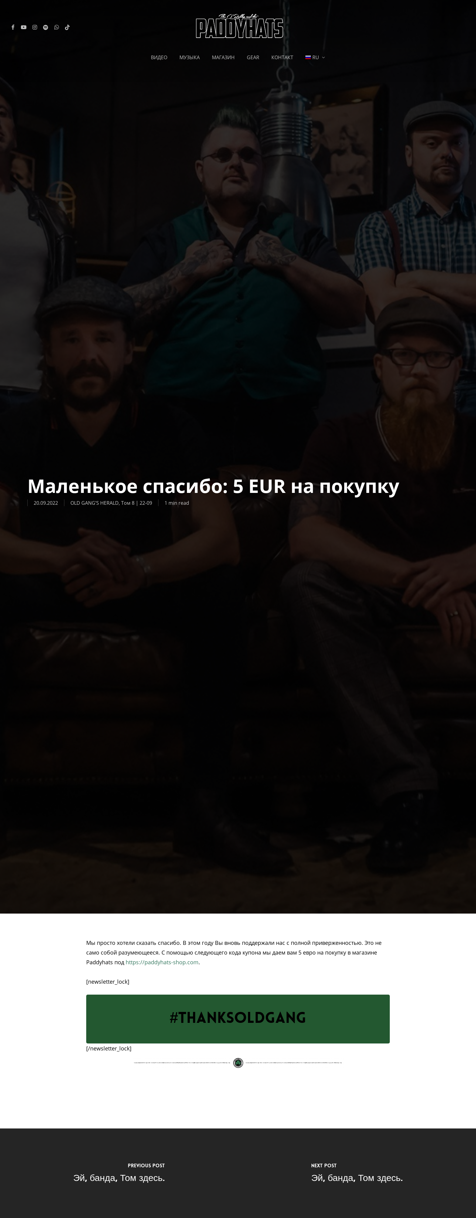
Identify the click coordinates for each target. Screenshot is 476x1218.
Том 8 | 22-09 (136, 502)
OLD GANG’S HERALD (94, 502)
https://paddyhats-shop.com (162, 962)
